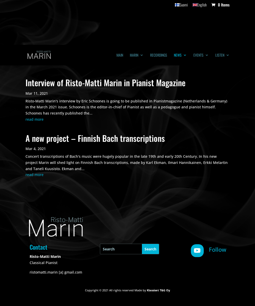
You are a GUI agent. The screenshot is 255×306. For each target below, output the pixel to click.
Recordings (158, 55)
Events (198, 55)
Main (119, 55)
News (178, 55)
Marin (134, 55)
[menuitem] (181, 6)
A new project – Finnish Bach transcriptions (95, 138)
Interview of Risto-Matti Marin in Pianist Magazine (105, 82)
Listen (219, 55)
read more (35, 119)
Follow (217, 249)
